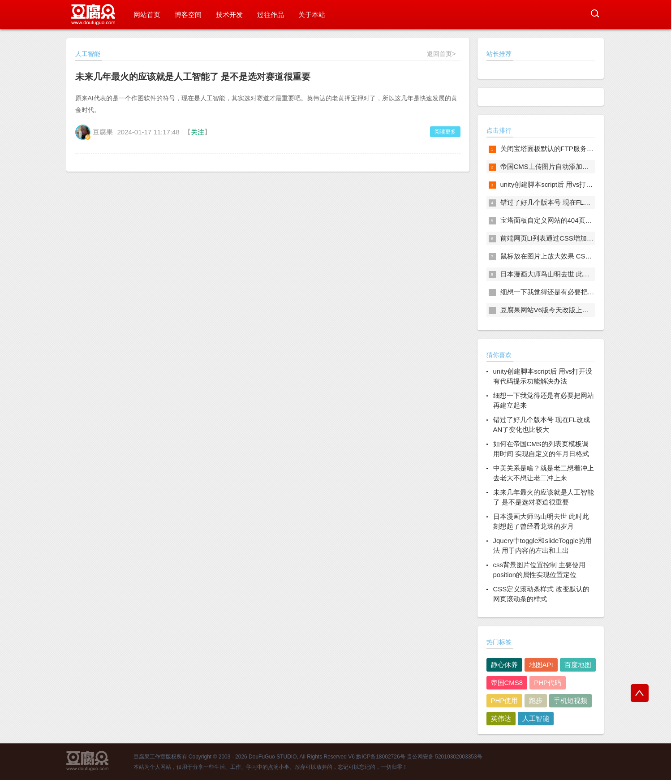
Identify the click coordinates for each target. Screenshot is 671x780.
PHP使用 (504, 700)
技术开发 (229, 14)
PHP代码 (547, 682)
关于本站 (311, 14)
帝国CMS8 (507, 682)
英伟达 (501, 718)
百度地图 (577, 664)
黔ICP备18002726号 (380, 757)
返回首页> (441, 53)
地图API (541, 664)
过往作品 (270, 14)
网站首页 (146, 14)
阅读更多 (445, 132)
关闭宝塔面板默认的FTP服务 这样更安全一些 (568, 148)
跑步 (535, 700)
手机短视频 (570, 700)
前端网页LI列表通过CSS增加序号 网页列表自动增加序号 (585, 238)
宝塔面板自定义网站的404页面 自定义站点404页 (572, 220)
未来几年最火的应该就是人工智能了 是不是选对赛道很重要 (193, 77)
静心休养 (504, 664)
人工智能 (535, 718)
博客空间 (188, 14)
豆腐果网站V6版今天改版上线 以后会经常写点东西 (576, 310)
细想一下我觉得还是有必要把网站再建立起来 (567, 292)
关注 (197, 132)
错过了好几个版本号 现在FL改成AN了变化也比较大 (577, 202)
